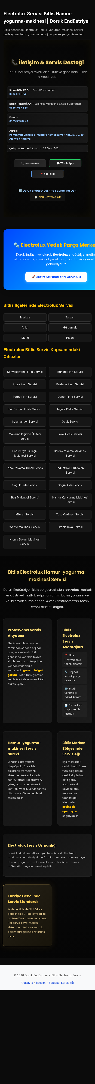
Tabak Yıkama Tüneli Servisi (25, 468)
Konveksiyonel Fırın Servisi (25, 372)
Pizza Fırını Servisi (25, 384)
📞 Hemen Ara (30, 163)
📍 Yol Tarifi (47, 174)
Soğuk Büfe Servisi (25, 485)
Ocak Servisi (70, 421)
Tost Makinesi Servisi (70, 514)
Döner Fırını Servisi (70, 396)
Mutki (25, 337)
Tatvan (69, 317)
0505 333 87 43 (18, 121)
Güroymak (70, 327)
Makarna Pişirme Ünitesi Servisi (25, 436)
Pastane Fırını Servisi (70, 384)
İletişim (40, 982)
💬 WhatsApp (65, 163)
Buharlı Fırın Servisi (70, 372)
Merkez (25, 317)
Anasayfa (27, 982)
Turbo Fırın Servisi (25, 396)
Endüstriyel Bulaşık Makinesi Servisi (24, 453)
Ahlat (25, 327)
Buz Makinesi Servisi (25, 497)
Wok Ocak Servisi (70, 434)
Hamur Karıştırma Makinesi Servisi (70, 500)
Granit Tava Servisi (70, 527)
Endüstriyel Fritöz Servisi (24, 409)
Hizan (70, 337)
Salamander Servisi (25, 421)
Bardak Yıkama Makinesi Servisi (70, 453)
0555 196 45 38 (18, 107)
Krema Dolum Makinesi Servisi (25, 542)
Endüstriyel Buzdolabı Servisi (70, 470)
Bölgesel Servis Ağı (61, 982)
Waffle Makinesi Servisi (24, 527)
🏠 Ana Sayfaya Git (47, 197)
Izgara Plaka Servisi (70, 409)
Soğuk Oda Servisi (70, 485)
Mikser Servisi (25, 514)
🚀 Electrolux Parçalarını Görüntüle (56, 277)
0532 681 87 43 (18, 94)
